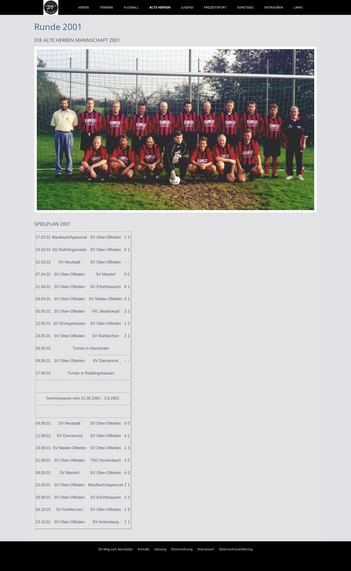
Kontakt (143, 549)
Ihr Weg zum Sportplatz (115, 549)
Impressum (205, 549)
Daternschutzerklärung (236, 549)
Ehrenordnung (182, 549)
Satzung (160, 549)
